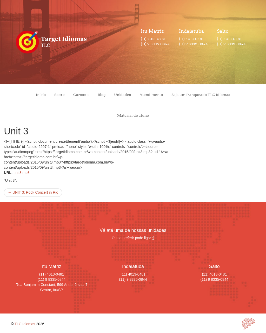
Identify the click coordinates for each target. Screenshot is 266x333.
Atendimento (151, 95)
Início (41, 95)
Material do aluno (133, 115)
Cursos (81, 95)
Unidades (122, 95)
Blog (101, 95)
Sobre (59, 95)
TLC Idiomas (25, 324)
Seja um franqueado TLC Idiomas (200, 95)
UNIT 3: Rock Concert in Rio (33, 192)
